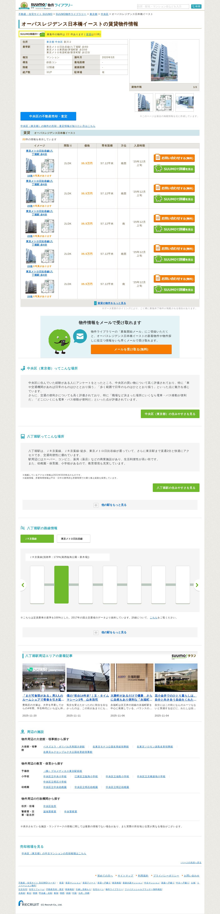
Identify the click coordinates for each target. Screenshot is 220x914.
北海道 (21, 893)
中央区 (105, 14)
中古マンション (152, 883)
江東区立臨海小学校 (86, 776)
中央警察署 (70, 811)
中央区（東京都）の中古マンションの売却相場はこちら (54, 853)
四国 (68, 893)
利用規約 (143, 875)
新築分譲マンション (132, 883)
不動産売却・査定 (55, 889)
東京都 (93, 14)
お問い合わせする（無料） (174, 158)
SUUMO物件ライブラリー (71, 14)
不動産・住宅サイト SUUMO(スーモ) (37, 883)
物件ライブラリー (114, 889)
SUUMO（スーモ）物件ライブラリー (45, 5)
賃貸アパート (89, 883)
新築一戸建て (167, 883)
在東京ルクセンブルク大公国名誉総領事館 (67, 752)
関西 (62, 893)
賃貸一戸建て (104, 883)
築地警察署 (49, 811)
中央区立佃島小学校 (117, 776)
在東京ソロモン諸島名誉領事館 (155, 746)
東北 (29, 893)
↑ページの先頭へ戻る (191, 862)
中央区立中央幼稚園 (55, 787)
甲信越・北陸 (45, 893)
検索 (198, 6)
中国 (74, 893)
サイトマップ (125, 875)
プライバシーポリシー (166, 875)
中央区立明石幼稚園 (86, 787)
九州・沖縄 (83, 893)
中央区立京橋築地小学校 (151, 776)
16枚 (29, 176)
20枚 (29, 206)
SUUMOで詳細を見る (174, 168)
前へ (23, 585)
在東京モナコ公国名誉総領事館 (111, 746)
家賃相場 (116, 883)
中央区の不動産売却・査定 (48, 116)
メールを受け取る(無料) (131, 349)
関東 (35, 893)
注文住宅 (22, 889)
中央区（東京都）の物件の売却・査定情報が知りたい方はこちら (57, 126)
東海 (56, 893)
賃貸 (88, 34)
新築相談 (69, 889)
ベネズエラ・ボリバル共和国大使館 (64, 746)
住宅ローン (98, 889)
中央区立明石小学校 (55, 781)
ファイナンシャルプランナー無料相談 (143, 889)
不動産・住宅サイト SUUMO (35, 14)
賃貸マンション (73, 883)
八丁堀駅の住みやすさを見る (176, 487)
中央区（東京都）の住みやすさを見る (170, 414)
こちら (154, 617)
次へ (197, 585)
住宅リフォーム (36, 889)
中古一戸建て (182, 883)
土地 (193, 883)
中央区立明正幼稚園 (117, 787)
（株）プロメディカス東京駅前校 (62, 771)
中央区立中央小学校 (55, 776)
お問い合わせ (192, 875)
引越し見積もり (83, 889)
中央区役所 (49, 806)
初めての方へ (105, 875)
